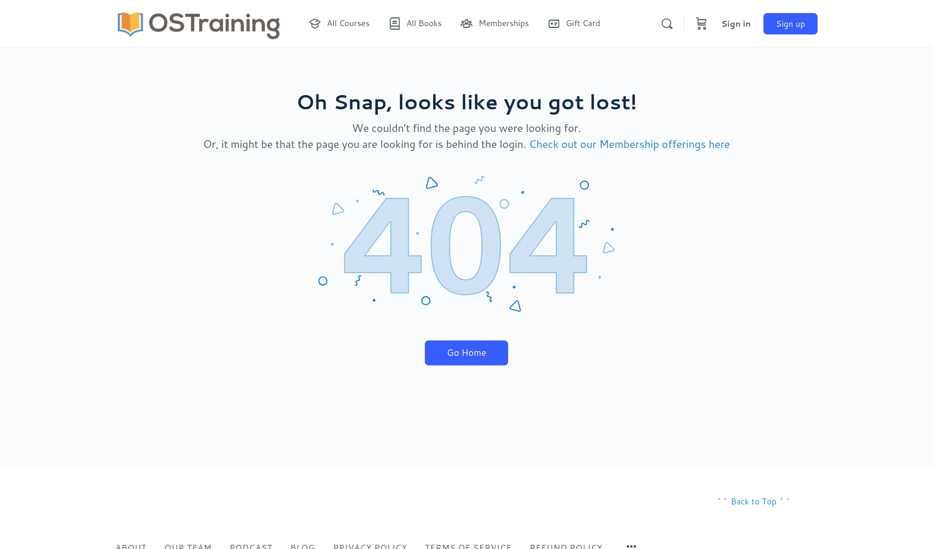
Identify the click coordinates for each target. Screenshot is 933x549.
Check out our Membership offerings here (629, 144)
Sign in (736, 24)
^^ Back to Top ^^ (753, 501)
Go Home (466, 352)
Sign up (790, 24)
